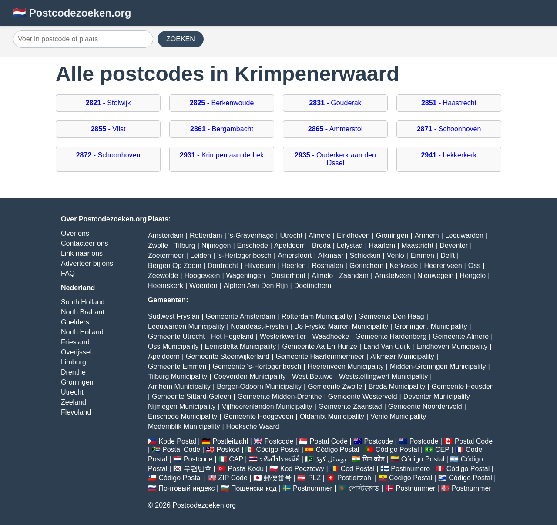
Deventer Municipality (436, 396)
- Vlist (108, 129)
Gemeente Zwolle (335, 386)
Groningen (77, 382)
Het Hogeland (232, 336)
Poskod (228, 449)
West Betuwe (312, 376)
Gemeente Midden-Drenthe (280, 396)
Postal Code (329, 441)
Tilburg (184, 245)
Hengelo (473, 275)
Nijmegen (216, 245)
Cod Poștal (358, 468)
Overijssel (76, 352)
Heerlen (294, 265)
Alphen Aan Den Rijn (256, 285)
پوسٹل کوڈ (331, 459)
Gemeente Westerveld (362, 396)
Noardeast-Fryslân (259, 326)
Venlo (395, 255)
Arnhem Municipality (179, 386)
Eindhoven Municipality (452, 346)
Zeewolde (163, 275)
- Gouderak (335, 103)
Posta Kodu (246, 468)
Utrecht (72, 392)
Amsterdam (166, 235)
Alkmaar (331, 255)
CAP (236, 459)
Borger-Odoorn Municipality (259, 386)
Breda (321, 245)
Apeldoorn (290, 245)
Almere (320, 235)
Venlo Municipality (398, 416)
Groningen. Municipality (430, 326)
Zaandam (354, 275)
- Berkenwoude (222, 103)
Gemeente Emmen (177, 366)
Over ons (75, 233)
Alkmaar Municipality (402, 356)
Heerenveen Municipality (346, 366)
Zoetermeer (166, 255)
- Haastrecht (448, 103)
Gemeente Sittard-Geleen (191, 396)
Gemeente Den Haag (391, 316)
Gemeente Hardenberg (390, 336)
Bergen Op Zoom (174, 265)
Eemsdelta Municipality (240, 346)
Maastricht (417, 245)
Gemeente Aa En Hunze (319, 346)
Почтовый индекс (186, 488)
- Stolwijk (108, 103)
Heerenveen (443, 265)
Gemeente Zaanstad (350, 406)
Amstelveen (393, 275)
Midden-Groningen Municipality (438, 366)
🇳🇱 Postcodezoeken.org (72, 13)
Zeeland (73, 402)
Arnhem (427, 235)
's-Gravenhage (251, 235)
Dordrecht (223, 265)
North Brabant (82, 312)
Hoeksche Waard (252, 426)
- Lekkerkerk (448, 155)
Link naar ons (82, 253)
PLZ (314, 478)
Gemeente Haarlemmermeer (319, 356)
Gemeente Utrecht (176, 336)
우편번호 (197, 468)
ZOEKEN (180, 39)
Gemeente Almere (461, 336)
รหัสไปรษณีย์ (279, 459)
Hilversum (259, 265)
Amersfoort (295, 255)
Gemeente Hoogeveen (258, 416)
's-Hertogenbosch (244, 255)
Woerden (203, 285)
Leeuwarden (464, 235)
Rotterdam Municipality (317, 316)
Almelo (322, 275)
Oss (474, 265)
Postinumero (410, 468)
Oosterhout (288, 275)
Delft (447, 255)
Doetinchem (312, 285)
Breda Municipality (397, 386)
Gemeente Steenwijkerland (227, 356)
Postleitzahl (230, 441)
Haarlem (382, 245)
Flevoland (76, 412)
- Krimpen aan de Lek (222, 155)
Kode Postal (177, 441)
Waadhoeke (330, 336)
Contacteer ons (84, 243)
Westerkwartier (283, 336)
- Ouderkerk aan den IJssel (335, 159)
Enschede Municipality (182, 416)
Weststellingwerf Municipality (383, 376)
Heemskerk (165, 285)
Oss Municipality (173, 346)
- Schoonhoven (449, 129)
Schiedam (364, 255)
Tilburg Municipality (177, 376)
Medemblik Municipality (184, 426)
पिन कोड (373, 459)
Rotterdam (206, 235)
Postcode (279, 441)
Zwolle (158, 245)
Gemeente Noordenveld (425, 406)
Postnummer (312, 488)
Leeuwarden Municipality (186, 326)
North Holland (82, 332)
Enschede (252, 245)
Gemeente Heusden (463, 386)
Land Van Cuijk (386, 346)
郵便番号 (278, 478)
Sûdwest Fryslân (173, 316)
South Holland (83, 302)
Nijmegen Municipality (182, 406)
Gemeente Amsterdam (240, 316)
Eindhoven (353, 235)
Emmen (422, 255)
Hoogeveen (202, 275)
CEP (442, 449)
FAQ (68, 273)
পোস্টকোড (364, 488)
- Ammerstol (335, 129)
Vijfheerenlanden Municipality (267, 406)
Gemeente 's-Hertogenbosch (256, 366)
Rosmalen (327, 265)
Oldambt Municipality (332, 416)
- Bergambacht (221, 129)
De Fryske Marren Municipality (341, 326)
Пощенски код (254, 488)
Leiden (200, 255)
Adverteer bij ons (87, 263)
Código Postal (278, 449)
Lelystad (350, 245)
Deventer (454, 245)
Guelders (75, 322)
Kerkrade (403, 265)
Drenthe (73, 372)
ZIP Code (233, 478)
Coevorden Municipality (250, 376)
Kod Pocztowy (302, 468)
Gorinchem (366, 265)
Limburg (73, 362)
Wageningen (245, 275)
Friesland (75, 342)
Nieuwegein (435, 275)
